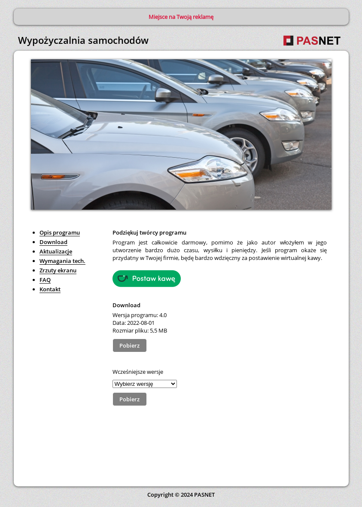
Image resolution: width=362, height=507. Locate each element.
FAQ (45, 280)
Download (53, 242)
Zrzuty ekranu (58, 270)
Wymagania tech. (62, 261)
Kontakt (50, 289)
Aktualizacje (56, 251)
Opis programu (60, 232)
